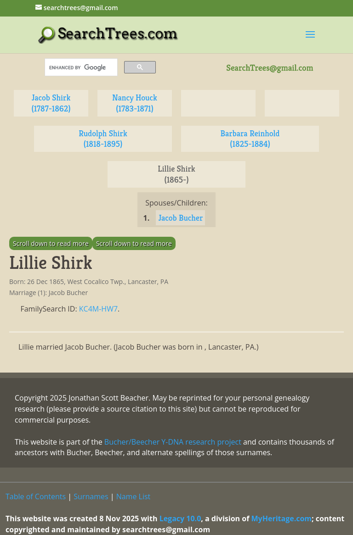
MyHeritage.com (281, 518)
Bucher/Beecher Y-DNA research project (172, 442)
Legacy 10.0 (180, 518)
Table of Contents (36, 496)
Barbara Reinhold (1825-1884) (250, 139)
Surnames (91, 496)
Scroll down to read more (51, 243)
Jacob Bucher (180, 217)
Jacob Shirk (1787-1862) (50, 103)
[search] (80, 67)
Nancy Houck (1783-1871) (134, 103)
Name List (133, 496)
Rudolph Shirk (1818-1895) (103, 139)
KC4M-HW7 (98, 309)
